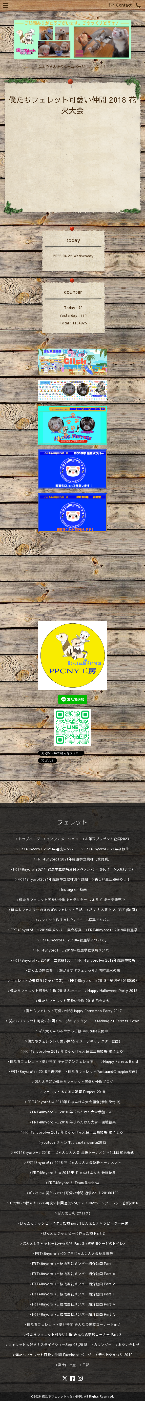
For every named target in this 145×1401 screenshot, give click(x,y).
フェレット (72, 822)
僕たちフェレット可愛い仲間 (62, 1396)
